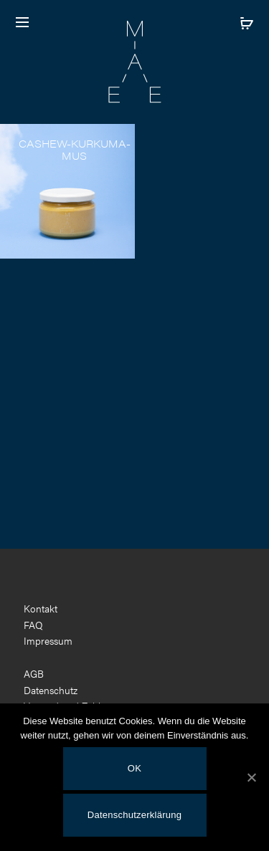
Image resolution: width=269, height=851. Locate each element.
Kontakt (40, 608)
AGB (34, 673)
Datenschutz (50, 690)
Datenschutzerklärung (134, 814)
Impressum (48, 640)
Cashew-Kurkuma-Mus (75, 149)
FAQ (33, 624)
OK (134, 768)
